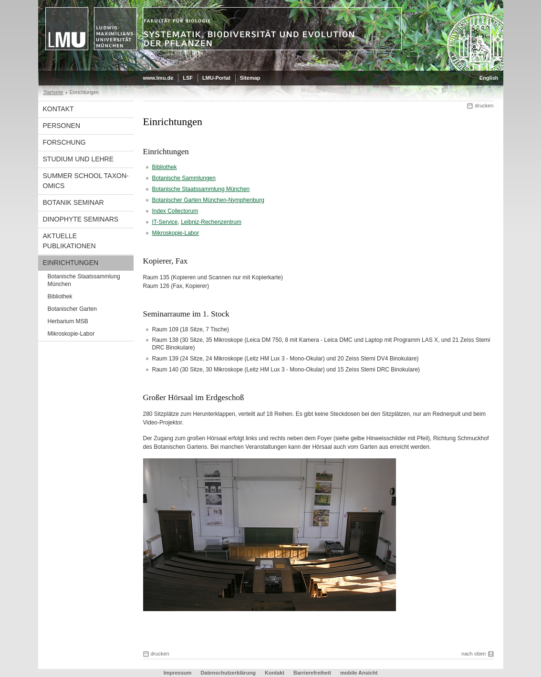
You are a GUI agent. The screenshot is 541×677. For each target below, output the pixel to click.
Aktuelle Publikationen (69, 241)
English (489, 78)
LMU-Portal (216, 78)
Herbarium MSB (68, 321)
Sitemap (250, 78)
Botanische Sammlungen (184, 178)
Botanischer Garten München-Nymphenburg (208, 200)
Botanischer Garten (72, 309)
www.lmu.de (158, 78)
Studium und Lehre (78, 159)
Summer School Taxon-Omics (86, 181)
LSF (188, 78)
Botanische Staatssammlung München (84, 280)
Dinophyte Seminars (81, 219)
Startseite (53, 92)
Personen (62, 125)
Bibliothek (60, 296)
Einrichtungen (71, 262)
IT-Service (165, 222)
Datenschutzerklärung (228, 673)
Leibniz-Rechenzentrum (211, 222)
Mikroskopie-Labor (71, 333)
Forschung (64, 142)
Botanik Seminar (73, 202)
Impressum (178, 673)
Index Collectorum (175, 211)
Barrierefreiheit (313, 673)
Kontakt (58, 109)
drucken (484, 105)
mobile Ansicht (358, 673)
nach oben (473, 653)
